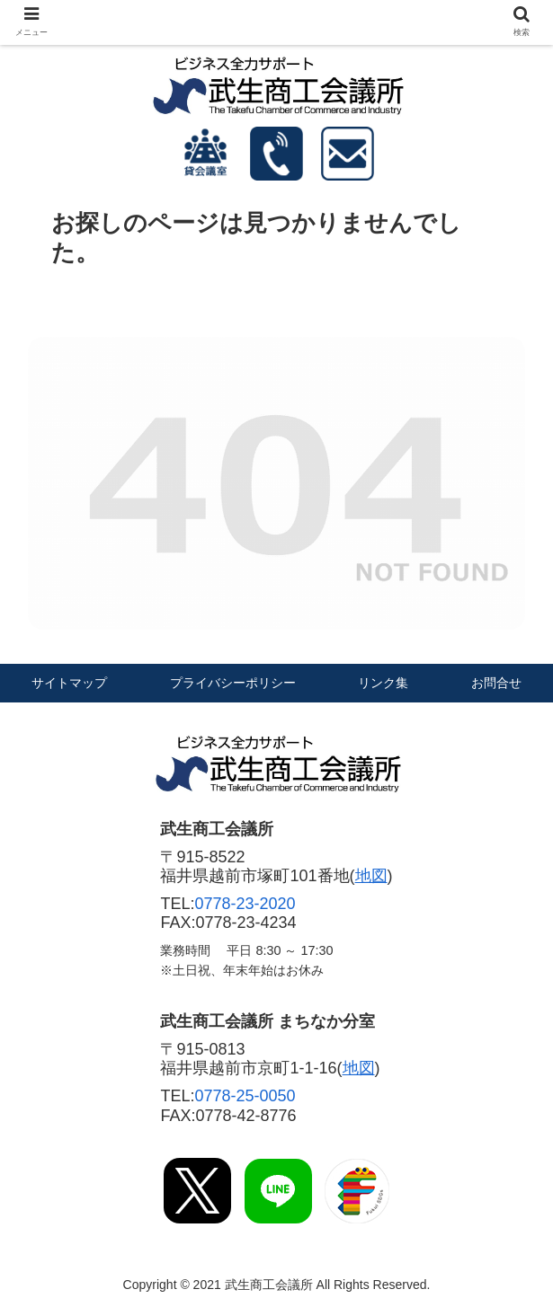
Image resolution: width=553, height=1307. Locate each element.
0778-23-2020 (245, 904)
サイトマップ (69, 683)
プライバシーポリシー (233, 683)
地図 (371, 876)
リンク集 (383, 683)
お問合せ (496, 683)
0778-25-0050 (245, 1096)
